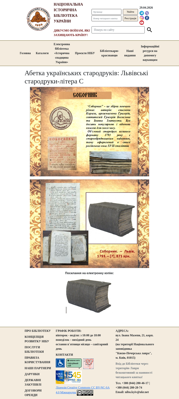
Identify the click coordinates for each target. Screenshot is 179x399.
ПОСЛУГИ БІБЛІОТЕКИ (34, 349)
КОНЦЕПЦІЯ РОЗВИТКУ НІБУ (37, 339)
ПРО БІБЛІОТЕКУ (38, 330)
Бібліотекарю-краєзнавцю (109, 53)
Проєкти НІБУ (85, 53)
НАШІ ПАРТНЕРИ (38, 368)
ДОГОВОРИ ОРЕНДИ (33, 393)
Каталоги (42, 53)
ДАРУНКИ (32, 374)
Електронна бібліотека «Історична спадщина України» (62, 53)
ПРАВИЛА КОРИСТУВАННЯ (37, 360)
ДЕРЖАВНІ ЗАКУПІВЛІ (33, 382)
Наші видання (130, 53)
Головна (25, 53)
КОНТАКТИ (64, 354)
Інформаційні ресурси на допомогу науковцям (150, 53)
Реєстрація (130, 18)
